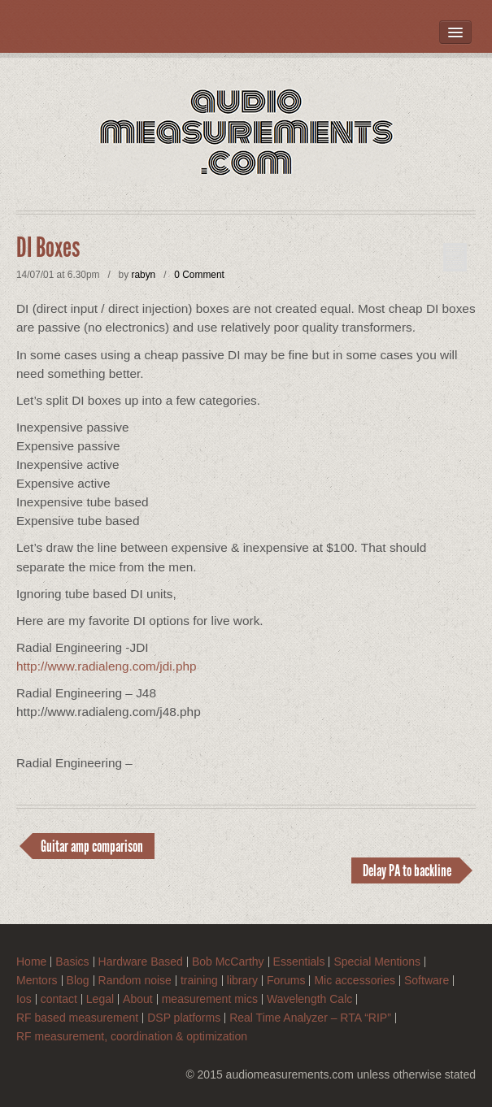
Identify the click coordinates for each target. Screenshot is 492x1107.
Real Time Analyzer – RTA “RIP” (310, 1018)
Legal (100, 999)
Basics (72, 962)
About (138, 999)
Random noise (135, 980)
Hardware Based (140, 962)
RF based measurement (77, 1018)
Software (426, 980)
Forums (286, 980)
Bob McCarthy (228, 962)
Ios (24, 999)
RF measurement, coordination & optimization (131, 1036)
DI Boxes (48, 248)
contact (59, 999)
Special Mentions (376, 962)
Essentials (299, 962)
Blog (78, 980)
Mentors (37, 980)
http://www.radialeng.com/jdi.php (106, 666)
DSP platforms (183, 1018)
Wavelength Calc (309, 999)
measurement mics (210, 999)
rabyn (143, 274)
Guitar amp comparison (92, 846)
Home (31, 962)
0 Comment (199, 274)
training (199, 980)
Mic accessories (354, 980)
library (242, 980)
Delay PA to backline (407, 870)
